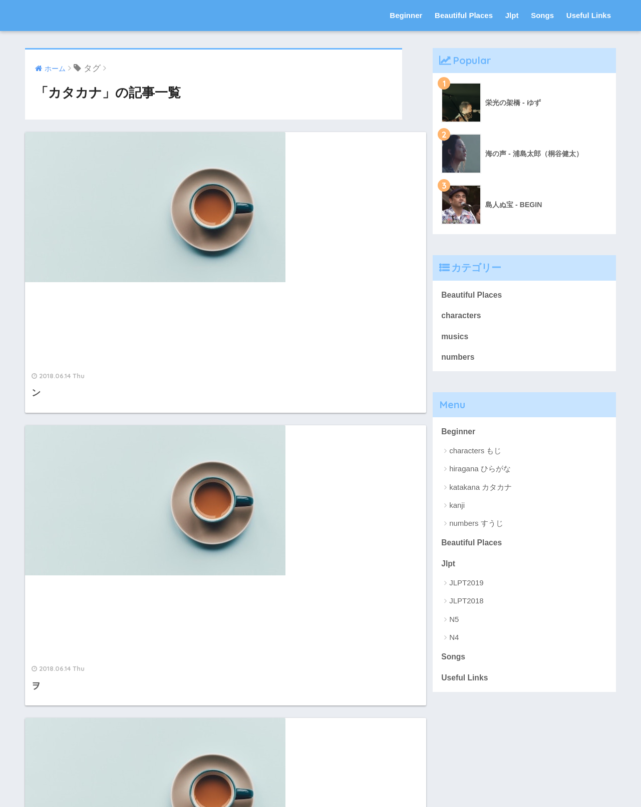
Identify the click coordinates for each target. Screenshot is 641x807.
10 (253, 667)
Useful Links (588, 15)
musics (455, 338)
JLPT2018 (466, 607)
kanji (457, 509)
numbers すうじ (476, 528)
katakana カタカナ (480, 491)
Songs (542, 15)
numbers (459, 360)
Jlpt (512, 15)
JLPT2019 (466, 589)
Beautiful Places (464, 15)
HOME (321, 766)
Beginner (406, 15)
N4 (454, 643)
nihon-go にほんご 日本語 (101, 15)
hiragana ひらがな (480, 473)
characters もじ (475, 455)
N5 (454, 625)
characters (462, 317)
